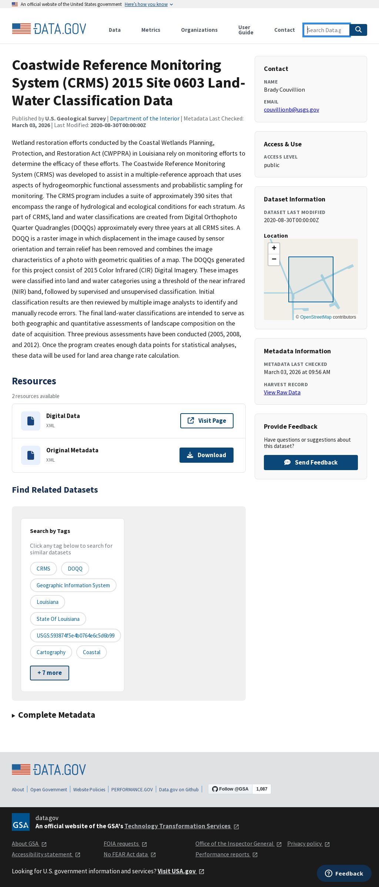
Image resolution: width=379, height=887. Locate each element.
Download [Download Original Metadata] (206, 455)
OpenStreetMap (316, 317)
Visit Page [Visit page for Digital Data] (207, 421)
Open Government (48, 789)
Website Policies (89, 789)
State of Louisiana (58, 618)
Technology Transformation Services (181, 826)
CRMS (43, 568)
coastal (91, 652)
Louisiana (47, 601)
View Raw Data (282, 392)
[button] (273, 248)
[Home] (49, 29)
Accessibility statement (46, 854)
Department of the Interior (145, 118)
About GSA (29, 843)
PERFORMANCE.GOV (132, 789)
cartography (51, 652)
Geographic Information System (73, 585)
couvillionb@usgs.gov (291, 109)
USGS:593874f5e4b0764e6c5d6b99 (75, 635)
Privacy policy (308, 843)
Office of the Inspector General (238, 843)
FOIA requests (125, 843)
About (18, 789)
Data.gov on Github (179, 789)
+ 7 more (49, 673)
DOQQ (75, 568)
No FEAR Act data (130, 854)
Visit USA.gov (181, 871)
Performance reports (226, 854)
